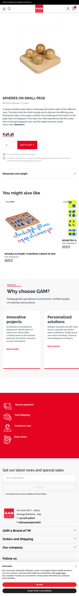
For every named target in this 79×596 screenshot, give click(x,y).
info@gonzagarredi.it (30, 522)
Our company (13, 547)
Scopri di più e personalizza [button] (39, 591)
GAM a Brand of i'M (17, 530)
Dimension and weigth (15, 173)
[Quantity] (7, 145)
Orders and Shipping (18, 539)
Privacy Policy (40, 494)
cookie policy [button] (61, 573)
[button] (76, 566)
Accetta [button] (39, 585)
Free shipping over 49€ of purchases (21, 154)
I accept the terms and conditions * (26, 494)
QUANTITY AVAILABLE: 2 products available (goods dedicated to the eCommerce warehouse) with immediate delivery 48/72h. (38, 159)
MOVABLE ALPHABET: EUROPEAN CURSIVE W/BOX (30, 254)
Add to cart (27, 145)
